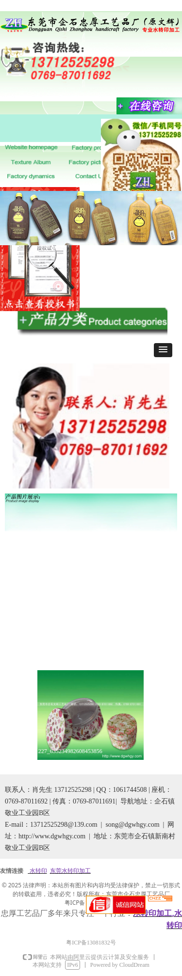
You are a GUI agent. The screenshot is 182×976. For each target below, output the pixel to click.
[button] (163, 350)
